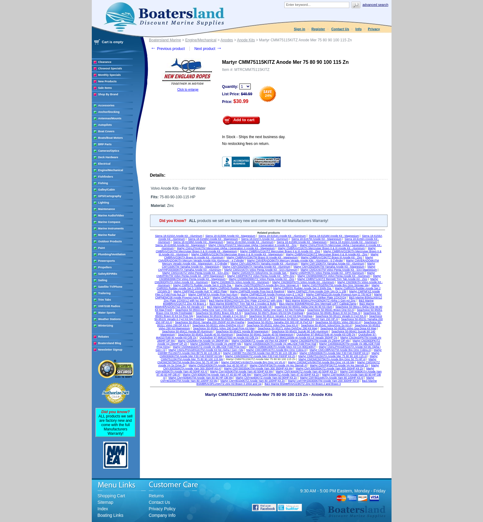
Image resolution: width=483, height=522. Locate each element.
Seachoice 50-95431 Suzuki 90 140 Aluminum (300, 331)
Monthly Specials (109, 74)
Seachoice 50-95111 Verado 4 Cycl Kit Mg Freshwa (280, 316)
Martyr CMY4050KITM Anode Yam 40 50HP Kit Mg (241, 371)
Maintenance (106, 209)
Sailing (103, 280)
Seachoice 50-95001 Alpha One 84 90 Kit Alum (303, 306)
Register (318, 29)
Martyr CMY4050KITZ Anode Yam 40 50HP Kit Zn (306, 371)
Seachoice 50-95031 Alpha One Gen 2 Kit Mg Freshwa (270, 309)
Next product (208, 49)
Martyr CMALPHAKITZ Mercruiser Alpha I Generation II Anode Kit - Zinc (253, 245)
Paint (101, 247)
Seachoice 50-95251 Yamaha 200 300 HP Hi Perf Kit (279, 322)
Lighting (103, 202)
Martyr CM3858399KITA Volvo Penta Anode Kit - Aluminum (334, 275)
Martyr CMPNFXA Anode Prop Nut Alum (212, 294)
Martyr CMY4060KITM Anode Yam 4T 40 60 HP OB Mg (217, 374)
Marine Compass (109, 222)
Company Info (162, 515)
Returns (156, 495)
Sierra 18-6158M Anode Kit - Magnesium (198, 242)
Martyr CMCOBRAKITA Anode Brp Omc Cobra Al (276, 349)
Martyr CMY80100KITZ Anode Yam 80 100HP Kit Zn (253, 380)
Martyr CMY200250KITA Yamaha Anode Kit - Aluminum (257, 266)
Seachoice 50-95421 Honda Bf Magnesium (242, 331)
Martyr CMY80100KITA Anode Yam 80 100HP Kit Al (331, 377)
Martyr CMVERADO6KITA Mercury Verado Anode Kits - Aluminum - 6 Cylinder (295, 260)
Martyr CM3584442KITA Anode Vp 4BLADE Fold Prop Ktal (280, 343)
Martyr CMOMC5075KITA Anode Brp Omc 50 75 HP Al (332, 359)
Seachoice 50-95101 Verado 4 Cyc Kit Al (221, 316)
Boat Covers (106, 131)
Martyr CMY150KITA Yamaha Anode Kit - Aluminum (332, 263)
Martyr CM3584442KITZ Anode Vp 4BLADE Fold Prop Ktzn (209, 346)
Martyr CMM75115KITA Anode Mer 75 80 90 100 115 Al (332, 356)
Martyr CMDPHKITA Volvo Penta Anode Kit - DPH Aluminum (327, 272)
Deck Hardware (108, 157)
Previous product (168, 49)
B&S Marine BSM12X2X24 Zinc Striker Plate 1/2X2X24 (312, 297)
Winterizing (105, 325)
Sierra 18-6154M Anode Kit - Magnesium (334, 235)
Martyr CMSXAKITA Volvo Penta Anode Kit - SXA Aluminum (261, 269)
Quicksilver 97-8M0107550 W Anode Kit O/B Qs (229, 337)
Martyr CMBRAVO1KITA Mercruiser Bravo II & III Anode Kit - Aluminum (321, 248)
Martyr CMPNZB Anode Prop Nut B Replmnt (257, 291)
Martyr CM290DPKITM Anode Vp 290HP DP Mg (320, 340)
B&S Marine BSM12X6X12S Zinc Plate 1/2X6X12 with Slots (245, 300)
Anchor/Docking (109, 111)
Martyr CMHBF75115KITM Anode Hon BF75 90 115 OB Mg (260, 353)
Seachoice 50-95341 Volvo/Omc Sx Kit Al (326, 325)
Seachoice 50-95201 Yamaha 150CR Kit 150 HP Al (238, 319)
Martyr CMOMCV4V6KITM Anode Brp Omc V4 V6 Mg (321, 362)
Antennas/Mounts (110, 118)
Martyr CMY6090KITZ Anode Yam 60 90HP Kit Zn (266, 377)
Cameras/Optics (109, 150)
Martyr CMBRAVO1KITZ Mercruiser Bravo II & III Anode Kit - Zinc (280, 251)
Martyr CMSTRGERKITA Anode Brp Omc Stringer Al (267, 285)
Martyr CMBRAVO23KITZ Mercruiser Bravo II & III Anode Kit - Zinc (326, 254)
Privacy (374, 29)
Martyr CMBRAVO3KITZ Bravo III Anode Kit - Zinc (331, 257)
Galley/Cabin (106, 189)
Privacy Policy (162, 508)
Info (358, 29)
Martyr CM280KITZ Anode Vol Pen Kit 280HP (259, 340)
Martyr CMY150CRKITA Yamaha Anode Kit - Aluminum (264, 263)
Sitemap (105, 502)
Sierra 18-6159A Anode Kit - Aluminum (250, 242)
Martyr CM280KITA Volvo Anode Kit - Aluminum (240, 282)
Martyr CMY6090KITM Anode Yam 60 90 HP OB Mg (200, 377)
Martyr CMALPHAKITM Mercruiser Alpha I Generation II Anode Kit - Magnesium (226, 248)
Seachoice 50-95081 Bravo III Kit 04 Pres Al (333, 312)
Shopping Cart (111, 495)
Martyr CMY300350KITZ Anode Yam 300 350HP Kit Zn (329, 368)
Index (103, 508)
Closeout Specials (110, 68)
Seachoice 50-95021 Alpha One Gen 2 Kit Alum (204, 309)
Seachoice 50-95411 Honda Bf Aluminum (187, 331)
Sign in (299, 29)
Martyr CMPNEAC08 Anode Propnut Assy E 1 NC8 (244, 297)
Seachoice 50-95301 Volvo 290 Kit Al (338, 322)
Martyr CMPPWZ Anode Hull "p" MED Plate (200, 291)
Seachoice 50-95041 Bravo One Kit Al (330, 309)
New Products (107, 81)
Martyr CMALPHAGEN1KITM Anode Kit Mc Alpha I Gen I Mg (205, 349)
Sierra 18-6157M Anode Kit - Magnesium (316, 238)
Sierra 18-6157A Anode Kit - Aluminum (265, 238)
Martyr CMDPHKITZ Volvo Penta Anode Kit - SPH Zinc (260, 275)
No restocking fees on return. (246, 144)
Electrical (104, 163)
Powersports (106, 260)
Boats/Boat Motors (110, 137)
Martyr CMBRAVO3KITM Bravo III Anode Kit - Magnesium (262, 257)
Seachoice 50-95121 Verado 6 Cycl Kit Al (340, 316)
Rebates (103, 336)
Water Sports (107, 312)
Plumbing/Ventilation (112, 254)
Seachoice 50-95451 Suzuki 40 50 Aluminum (205, 334)
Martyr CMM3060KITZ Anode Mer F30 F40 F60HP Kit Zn (260, 356)
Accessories (106, 105)
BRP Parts (105, 144)
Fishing (103, 183)
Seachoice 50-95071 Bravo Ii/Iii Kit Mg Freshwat (273, 312)
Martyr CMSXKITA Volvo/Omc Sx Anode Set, (259, 272)
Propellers (105, 267)
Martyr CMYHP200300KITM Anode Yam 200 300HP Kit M (323, 380)
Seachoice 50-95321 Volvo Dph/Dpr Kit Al (218, 325)
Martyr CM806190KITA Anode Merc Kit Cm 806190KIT (282, 346)
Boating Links (111, 515)
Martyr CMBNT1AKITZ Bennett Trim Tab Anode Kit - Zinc (332, 279)
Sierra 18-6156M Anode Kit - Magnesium (213, 238)
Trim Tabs (104, 299)
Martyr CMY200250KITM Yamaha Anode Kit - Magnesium (329, 266)
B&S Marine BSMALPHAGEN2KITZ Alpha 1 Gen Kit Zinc (321, 300)
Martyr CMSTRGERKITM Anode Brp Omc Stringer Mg (335, 285)
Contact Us (340, 29)
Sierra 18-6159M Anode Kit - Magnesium (302, 242)
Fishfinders (105, 176)
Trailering (104, 293)
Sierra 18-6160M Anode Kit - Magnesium (180, 245)
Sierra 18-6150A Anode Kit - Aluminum (178, 235)
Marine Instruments (111, 228)
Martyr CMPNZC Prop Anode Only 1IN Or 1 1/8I (316, 291)
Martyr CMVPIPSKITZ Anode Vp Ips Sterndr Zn (339, 365)
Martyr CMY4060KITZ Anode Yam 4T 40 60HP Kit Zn (286, 374)
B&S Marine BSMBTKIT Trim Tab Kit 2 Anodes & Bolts (242, 303)
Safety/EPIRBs (107, 273)
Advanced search (375, 4)
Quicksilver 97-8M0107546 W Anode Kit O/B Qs (325, 334)
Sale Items (105, 87)
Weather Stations (109, 319)
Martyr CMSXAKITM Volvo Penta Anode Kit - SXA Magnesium (339, 269)
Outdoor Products (110, 241)
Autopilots (105, 124)
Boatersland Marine (165, 40)
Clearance (105, 62)
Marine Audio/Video (111, 215)
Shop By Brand (108, 94)
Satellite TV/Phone (110, 286)
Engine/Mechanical (110, 170)
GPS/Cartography (109, 196)
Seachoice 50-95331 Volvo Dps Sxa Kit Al (272, 325)
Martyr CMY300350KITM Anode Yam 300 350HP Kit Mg (258, 368)
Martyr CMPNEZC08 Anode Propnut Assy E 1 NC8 (272, 294)
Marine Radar (107, 234)
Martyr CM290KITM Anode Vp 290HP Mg (215, 343)
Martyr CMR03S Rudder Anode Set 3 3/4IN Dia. (302, 288)
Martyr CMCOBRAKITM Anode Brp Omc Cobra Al (340, 349)
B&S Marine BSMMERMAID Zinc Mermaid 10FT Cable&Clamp (317, 303)
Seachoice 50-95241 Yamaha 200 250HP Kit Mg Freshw (209, 322)
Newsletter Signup (110, 349)
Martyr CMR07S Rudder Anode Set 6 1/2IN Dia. (202, 285)
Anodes (227, 40)
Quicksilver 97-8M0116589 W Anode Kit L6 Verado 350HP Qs (299, 337)
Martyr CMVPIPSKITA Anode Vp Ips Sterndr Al (278, 365)
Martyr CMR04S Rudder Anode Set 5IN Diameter (240, 288)
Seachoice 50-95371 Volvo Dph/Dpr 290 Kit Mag (287, 328)
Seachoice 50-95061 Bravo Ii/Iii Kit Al (218, 312)
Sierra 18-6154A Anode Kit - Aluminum (282, 235)
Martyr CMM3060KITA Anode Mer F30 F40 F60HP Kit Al (334, 353)
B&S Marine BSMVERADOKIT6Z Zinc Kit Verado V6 (239, 306)
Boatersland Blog (109, 343)
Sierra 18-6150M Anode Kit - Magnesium (230, 235)
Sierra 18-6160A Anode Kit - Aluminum (353, 242)
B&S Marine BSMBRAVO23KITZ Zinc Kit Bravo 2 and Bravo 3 (303, 383)
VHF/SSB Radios (109, 306)
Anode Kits (246, 40)
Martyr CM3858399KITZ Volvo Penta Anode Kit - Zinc (261, 279)
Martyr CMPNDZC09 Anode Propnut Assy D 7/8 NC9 (338, 294)
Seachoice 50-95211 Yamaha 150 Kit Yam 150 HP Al (305, 319)
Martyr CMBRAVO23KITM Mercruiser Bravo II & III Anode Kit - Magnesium (237, 254)
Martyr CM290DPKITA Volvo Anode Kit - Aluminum (303, 282)
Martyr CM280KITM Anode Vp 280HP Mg (203, 340)
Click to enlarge (187, 89)
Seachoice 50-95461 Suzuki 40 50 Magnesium (264, 334)
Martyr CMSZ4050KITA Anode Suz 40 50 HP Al (218, 365)
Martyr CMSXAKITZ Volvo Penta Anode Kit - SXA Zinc (195, 272)
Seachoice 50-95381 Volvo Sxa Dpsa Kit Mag (348, 328)
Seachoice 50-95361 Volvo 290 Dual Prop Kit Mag (223, 328)
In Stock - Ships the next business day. (254, 137)
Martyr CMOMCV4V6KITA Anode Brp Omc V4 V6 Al (253, 362)
